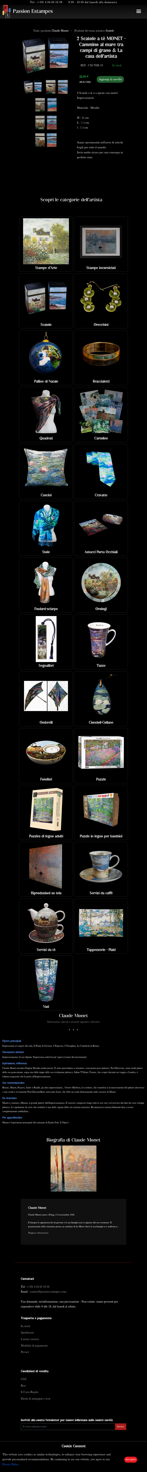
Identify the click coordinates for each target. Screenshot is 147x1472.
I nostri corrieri (30, 1339)
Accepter (130, 1459)
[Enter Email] (68, 1426)
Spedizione (27, 1332)
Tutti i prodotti (51, 30)
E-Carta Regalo (29, 1392)
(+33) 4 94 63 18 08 (49, 2)
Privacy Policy (10, 1464)
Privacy (25, 1352)
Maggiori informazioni (38, 1233)
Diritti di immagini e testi (35, 1398)
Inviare (120, 1426)
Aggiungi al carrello (110, 79)
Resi (23, 1385)
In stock (25, 1326)
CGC (24, 1379)
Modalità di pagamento (34, 1345)
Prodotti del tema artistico (94, 30)
